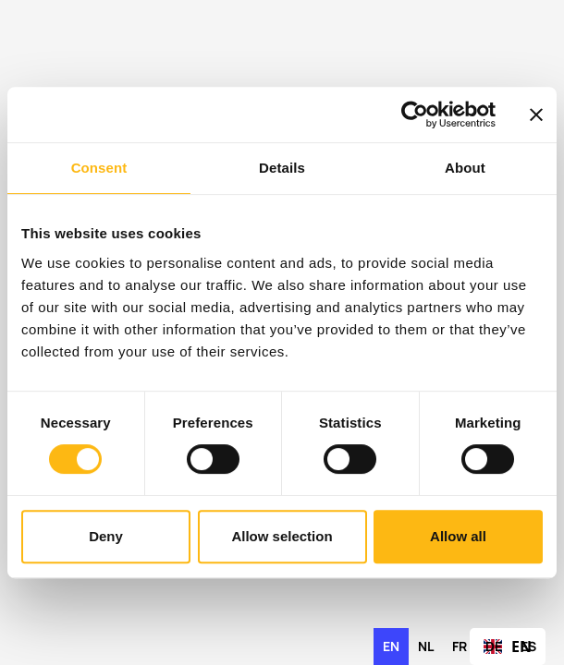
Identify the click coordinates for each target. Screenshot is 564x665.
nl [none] (426, 646)
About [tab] (465, 167)
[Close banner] (536, 114)
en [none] (391, 646)
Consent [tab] (99, 167)
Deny (106, 536)
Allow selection (281, 536)
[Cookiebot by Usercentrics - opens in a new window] (415, 114)
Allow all (458, 536)
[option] (426, 646)
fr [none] (459, 646)
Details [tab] (282, 167)
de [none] (493, 646)
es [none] (528, 646)
